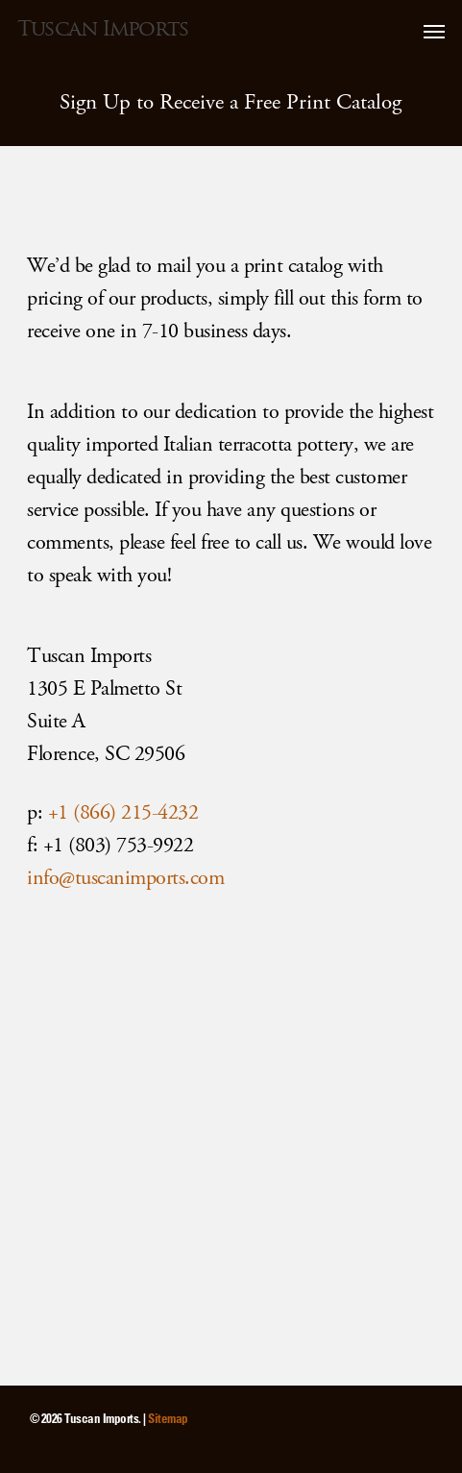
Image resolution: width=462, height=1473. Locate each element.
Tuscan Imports (102, 28)
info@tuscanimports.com (125, 878)
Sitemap (168, 1418)
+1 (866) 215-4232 (123, 812)
